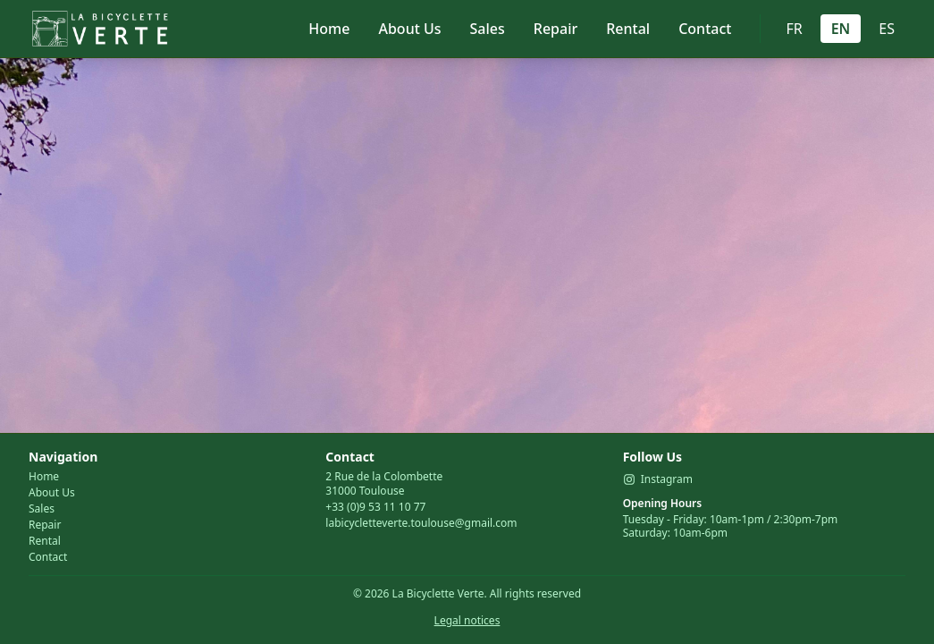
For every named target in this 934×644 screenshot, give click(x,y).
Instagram (658, 479)
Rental (628, 28)
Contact (704, 28)
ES (887, 28)
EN (841, 28)
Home (328, 28)
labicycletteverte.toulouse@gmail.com (421, 522)
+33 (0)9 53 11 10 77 (375, 506)
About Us (409, 28)
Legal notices (467, 620)
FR (794, 28)
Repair (555, 28)
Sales (487, 28)
